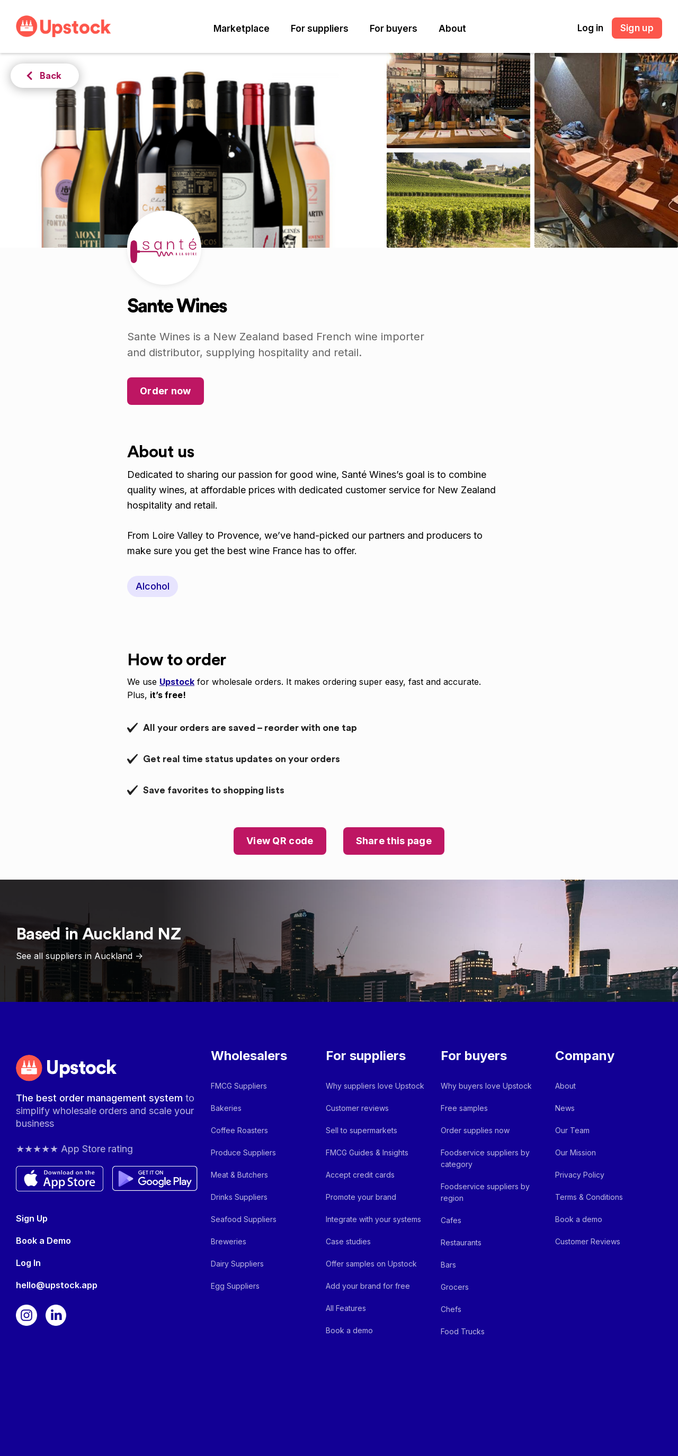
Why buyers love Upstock (486, 1085)
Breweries (228, 1241)
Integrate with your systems (373, 1219)
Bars (448, 1264)
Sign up (637, 28)
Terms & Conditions (589, 1196)
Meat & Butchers (239, 1174)
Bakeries (226, 1108)
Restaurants (461, 1242)
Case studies (348, 1241)
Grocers (455, 1286)
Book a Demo (43, 1240)
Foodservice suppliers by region (485, 1192)
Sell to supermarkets (361, 1130)
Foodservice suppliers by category (485, 1158)
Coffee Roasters (239, 1130)
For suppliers (320, 28)
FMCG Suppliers (239, 1085)
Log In (28, 1263)
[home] (63, 26)
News (565, 1108)
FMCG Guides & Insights (367, 1152)
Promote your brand (361, 1196)
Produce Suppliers (243, 1152)
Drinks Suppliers (239, 1196)
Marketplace (241, 28)
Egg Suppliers (235, 1285)
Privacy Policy (579, 1174)
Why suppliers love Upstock (375, 1085)
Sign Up (32, 1218)
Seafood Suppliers (243, 1219)
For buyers (393, 28)
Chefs (451, 1309)
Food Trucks (463, 1331)
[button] (241, 28)
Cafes (451, 1220)
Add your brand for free (368, 1285)
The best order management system (100, 1098)
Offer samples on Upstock (371, 1263)
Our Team (572, 1130)
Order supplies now (475, 1130)
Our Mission (575, 1152)
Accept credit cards (360, 1174)
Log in (590, 28)
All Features (346, 1308)
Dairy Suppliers (237, 1263)
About (452, 28)
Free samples (464, 1108)
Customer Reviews (587, 1241)
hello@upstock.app (56, 1285)
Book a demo (349, 1330)
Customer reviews (357, 1108)
